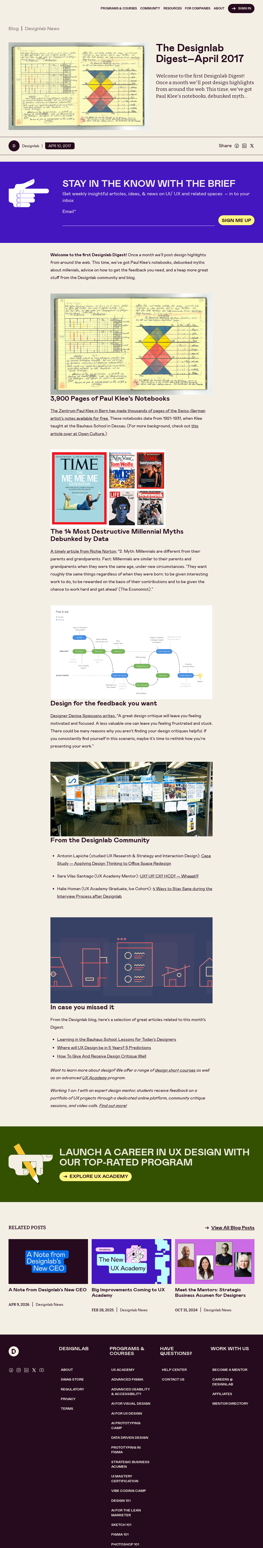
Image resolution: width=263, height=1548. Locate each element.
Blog (14, 28)
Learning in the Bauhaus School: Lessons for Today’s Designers (116, 1039)
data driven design (129, 1437)
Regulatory (72, 1389)
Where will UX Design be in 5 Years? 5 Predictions (104, 1047)
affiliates (222, 1394)
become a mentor (229, 1369)
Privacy (68, 1399)
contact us (173, 1379)
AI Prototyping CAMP (125, 1425)
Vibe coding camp (128, 1490)
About (67, 1369)
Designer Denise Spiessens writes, (83, 716)
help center (174, 1369)
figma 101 (120, 1534)
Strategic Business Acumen (130, 1464)
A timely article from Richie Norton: (83, 551)
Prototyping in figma (126, 1449)
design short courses (175, 1070)
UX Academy (94, 1078)
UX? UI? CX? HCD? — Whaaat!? (169, 876)
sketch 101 (121, 1524)
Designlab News (42, 28)
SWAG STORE (72, 1379)
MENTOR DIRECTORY (230, 1403)
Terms (67, 1408)
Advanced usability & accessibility (130, 1391)
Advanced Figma (127, 1379)
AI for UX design (126, 1413)
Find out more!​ (113, 1105)
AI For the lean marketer (126, 1512)
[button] (119, 8)
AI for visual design (130, 1403)
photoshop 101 (125, 1544)
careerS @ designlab (222, 1381)
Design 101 (121, 1500)
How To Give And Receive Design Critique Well (101, 1056)
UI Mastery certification (124, 1478)
